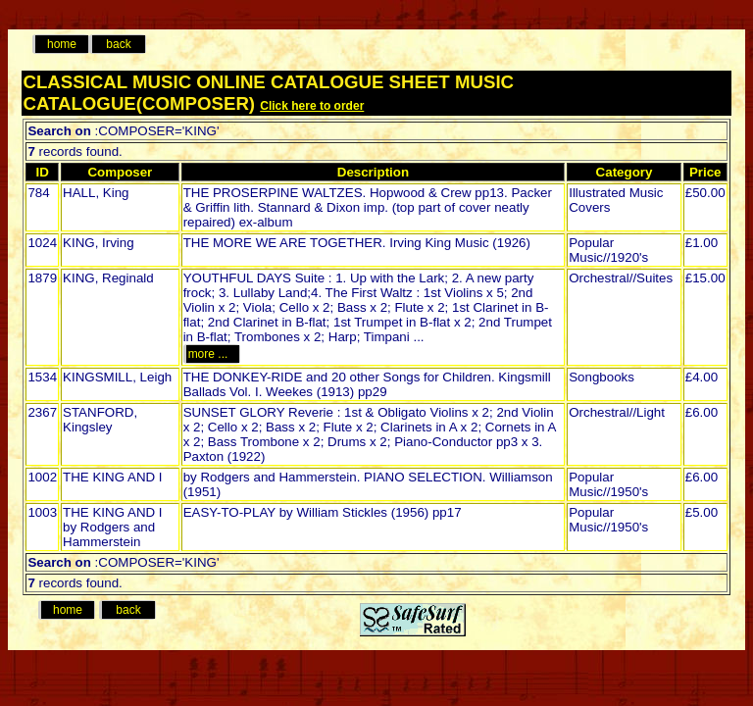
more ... (211, 354)
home (61, 44)
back (118, 44)
